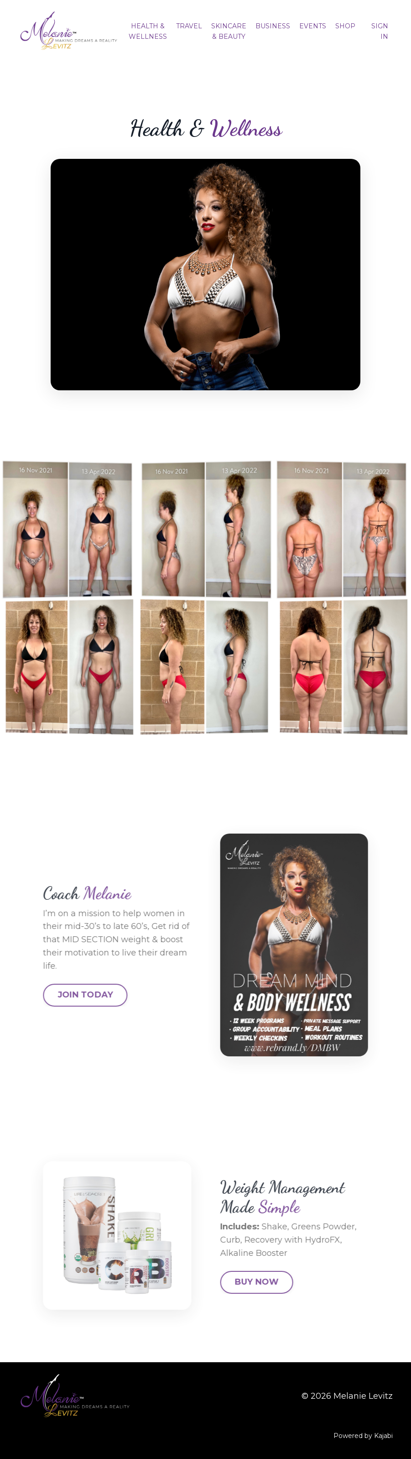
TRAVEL (189, 26)
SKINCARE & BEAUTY (228, 31)
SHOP (345, 26)
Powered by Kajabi (363, 1436)
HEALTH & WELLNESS (148, 31)
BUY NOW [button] (292, 1282)
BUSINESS (272, 26)
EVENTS (312, 26)
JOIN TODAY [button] (50, 995)
